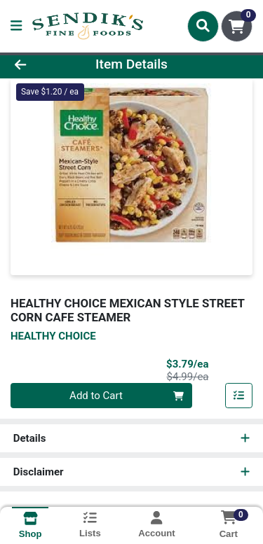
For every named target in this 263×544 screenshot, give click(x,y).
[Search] (203, 26)
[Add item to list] (239, 395)
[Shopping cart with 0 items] (236, 26)
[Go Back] (41, 65)
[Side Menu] (16, 26)
